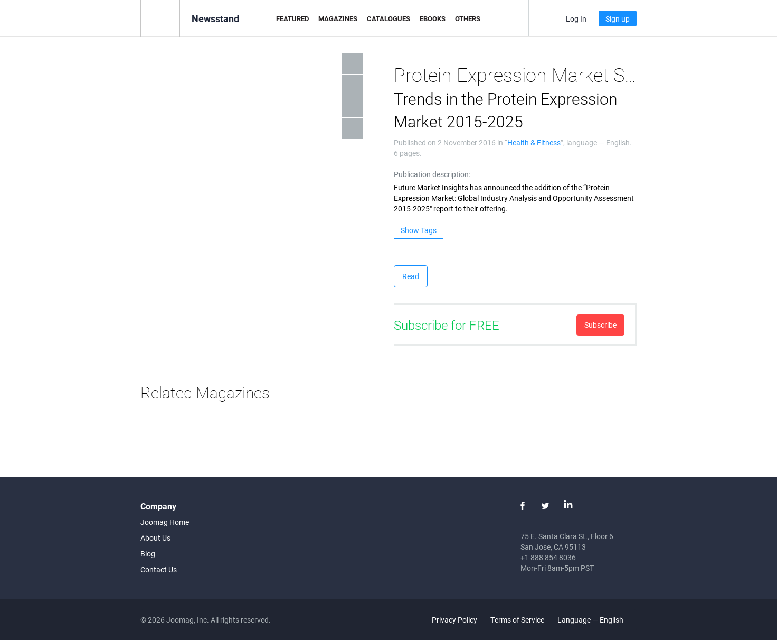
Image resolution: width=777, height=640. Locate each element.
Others (467, 18)
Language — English (596, 620)
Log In (576, 19)
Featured (292, 18)
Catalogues (388, 18)
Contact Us (158, 569)
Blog (147, 554)
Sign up (617, 19)
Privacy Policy (454, 620)
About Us (155, 538)
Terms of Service (517, 620)
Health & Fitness (534, 142)
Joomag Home (164, 522)
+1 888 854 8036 (548, 557)
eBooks (433, 18)
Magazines (337, 18)
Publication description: (432, 174)
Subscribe (600, 325)
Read (410, 276)
